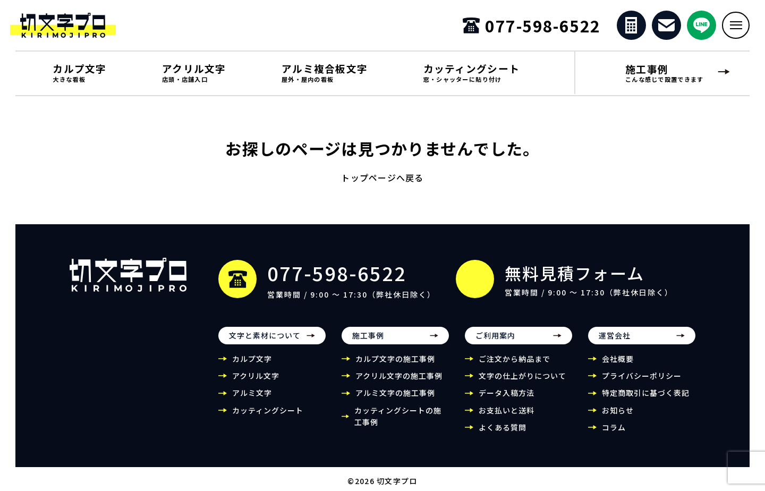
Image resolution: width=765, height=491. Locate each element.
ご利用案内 (495, 342)
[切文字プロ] (87, 29)
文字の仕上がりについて (522, 382)
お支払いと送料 (506, 417)
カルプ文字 (252, 365)
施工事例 (368, 342)
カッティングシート (267, 417)
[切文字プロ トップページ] (128, 282)
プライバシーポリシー (642, 382)
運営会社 (615, 342)
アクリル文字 (255, 382)
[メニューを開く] (735, 29)
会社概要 (618, 365)
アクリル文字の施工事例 (399, 382)
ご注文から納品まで (514, 365)
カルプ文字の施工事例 (395, 365)
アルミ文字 (252, 400)
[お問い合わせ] (664, 29)
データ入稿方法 (506, 400)
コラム (614, 434)
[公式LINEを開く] (700, 29)
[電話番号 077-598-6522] (530, 28)
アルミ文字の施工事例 (395, 400)
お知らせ (618, 417)
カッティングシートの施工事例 (397, 423)
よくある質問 (502, 434)
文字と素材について (265, 342)
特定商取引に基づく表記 (646, 400)
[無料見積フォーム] (629, 29)
